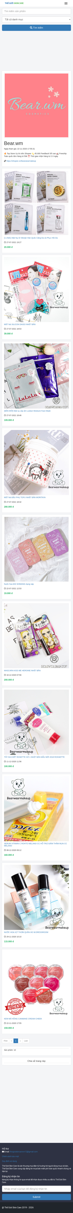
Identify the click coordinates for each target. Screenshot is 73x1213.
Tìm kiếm (36, 27)
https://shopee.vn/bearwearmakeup (21, 161)
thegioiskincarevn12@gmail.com (24, 1152)
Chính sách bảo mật (10, 1156)
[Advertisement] (36, 52)
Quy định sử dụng (9, 1161)
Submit (36, 1197)
